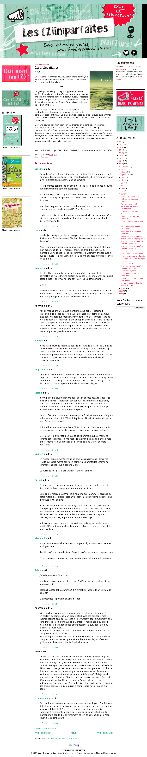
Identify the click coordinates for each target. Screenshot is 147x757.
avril (122, 188)
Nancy (38, 340)
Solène (38, 392)
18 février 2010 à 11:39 (49, 365)
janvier (123, 288)
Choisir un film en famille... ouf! (132, 221)
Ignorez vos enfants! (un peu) (131, 236)
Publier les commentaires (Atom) (62, 738)
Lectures (44, 157)
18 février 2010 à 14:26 (49, 476)
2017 (121, 144)
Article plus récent (43, 732)
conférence (121, 69)
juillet (123, 180)
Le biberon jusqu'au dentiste (131, 283)
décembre (124, 166)
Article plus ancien (105, 732)
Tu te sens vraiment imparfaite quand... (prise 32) (132, 267)
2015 (121, 150)
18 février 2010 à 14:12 (49, 450)
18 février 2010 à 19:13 (49, 534)
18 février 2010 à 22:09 (49, 647)
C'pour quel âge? (127, 251)
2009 (121, 291)
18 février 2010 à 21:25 (49, 566)
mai (122, 185)
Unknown (40, 267)
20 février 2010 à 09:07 (49, 694)
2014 (121, 152)
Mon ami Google (127, 285)
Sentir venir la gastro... (129, 271)
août (122, 177)
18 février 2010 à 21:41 (49, 604)
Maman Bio (41, 538)
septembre (125, 174)
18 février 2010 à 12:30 (49, 389)
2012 (121, 158)
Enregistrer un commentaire (46, 728)
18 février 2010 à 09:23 (49, 264)
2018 (121, 141)
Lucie (37, 230)
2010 (121, 163)
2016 (121, 147)
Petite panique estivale (129, 211)
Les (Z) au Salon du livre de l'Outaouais (131, 207)
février (123, 194)
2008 (121, 294)
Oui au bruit (125, 214)
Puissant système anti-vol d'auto (133, 256)
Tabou (38, 570)
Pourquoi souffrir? (127, 263)
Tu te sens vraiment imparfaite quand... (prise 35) (132, 242)
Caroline (39, 168)
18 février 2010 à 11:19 (49, 336)
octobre (124, 172)
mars (123, 191)
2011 (121, 161)
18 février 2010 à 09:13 (49, 226)
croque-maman (43, 698)
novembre (125, 169)
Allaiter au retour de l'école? (131, 196)
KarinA (38, 479)
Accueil (74, 732)
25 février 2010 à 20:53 (49, 723)
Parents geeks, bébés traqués (132, 253)
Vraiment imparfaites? (129, 204)
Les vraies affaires (46, 67)
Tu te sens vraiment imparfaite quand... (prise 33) (132, 247)
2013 (121, 155)
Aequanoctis (41, 369)
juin (122, 183)
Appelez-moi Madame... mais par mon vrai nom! (133, 260)
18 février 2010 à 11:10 (49, 302)
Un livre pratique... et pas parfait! (133, 239)
